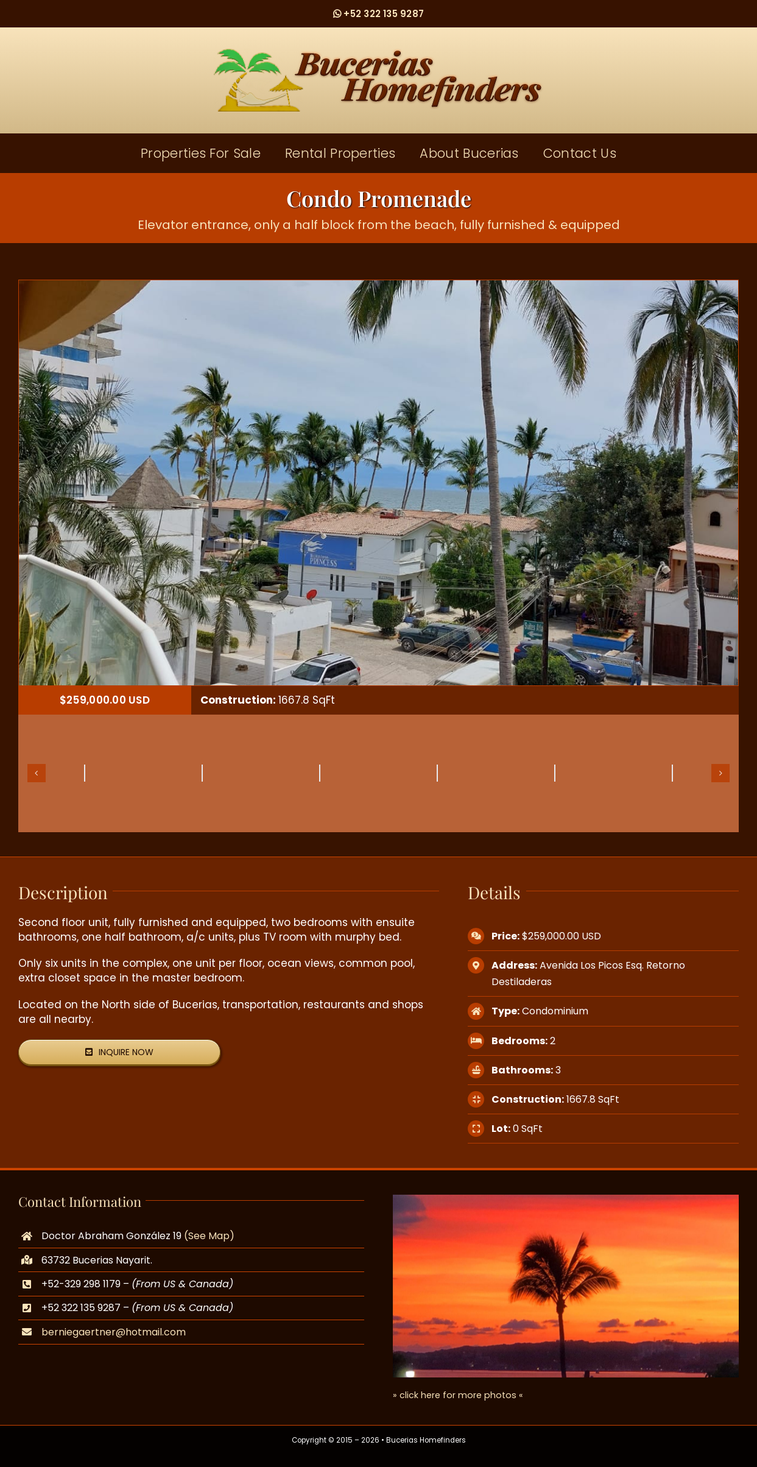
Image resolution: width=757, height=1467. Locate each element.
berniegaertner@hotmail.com (113, 1332)
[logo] (379, 53)
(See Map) (209, 1236)
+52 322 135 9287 (378, 13)
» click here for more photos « (458, 1395)
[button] (36, 773)
